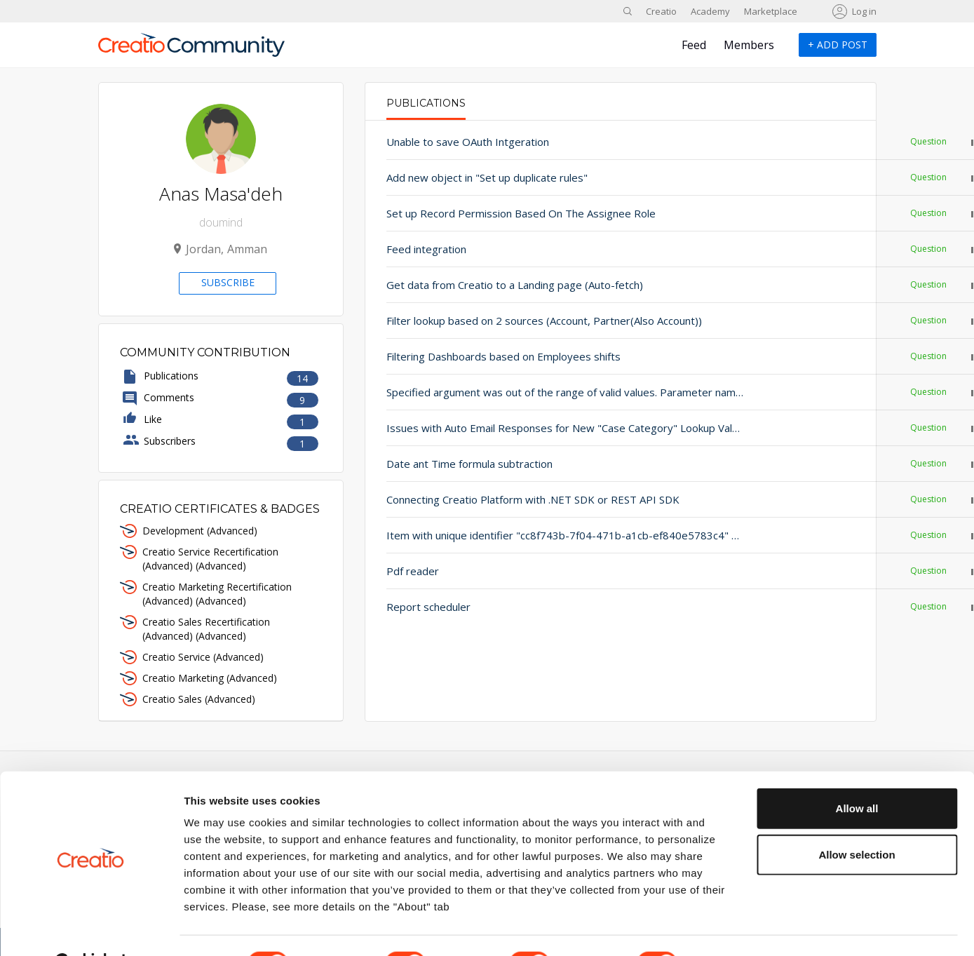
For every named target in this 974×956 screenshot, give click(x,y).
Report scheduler (428, 607)
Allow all (857, 773)
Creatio (661, 11)
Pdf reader (412, 571)
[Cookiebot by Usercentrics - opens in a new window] (90, 928)
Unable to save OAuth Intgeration (467, 142)
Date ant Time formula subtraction (469, 464)
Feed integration (426, 249)
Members (749, 45)
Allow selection (856, 820)
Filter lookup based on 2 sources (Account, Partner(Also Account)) (530, 321)
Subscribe (228, 282)
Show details (736, 928)
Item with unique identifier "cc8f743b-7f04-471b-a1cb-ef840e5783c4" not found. (530, 535)
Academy (710, 11)
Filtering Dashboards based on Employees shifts (503, 356)
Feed (694, 45)
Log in (864, 11)
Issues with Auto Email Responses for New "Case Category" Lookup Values (530, 428)
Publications (426, 103)
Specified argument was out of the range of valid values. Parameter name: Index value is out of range (530, 392)
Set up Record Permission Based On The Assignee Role (521, 213)
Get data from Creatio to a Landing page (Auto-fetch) (514, 285)
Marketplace (770, 11)
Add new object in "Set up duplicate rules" (487, 177)
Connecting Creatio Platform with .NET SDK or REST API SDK (530, 499)
